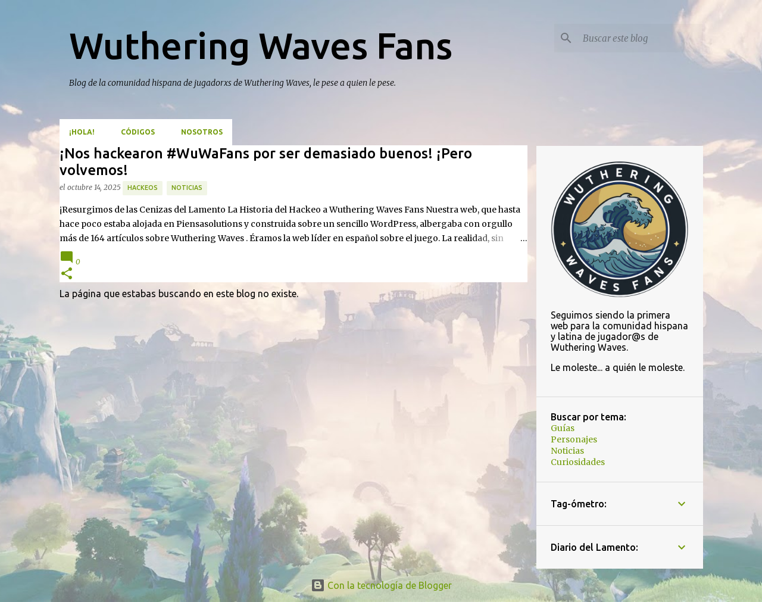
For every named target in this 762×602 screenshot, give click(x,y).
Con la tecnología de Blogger (381, 585)
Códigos (138, 132)
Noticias (186, 187)
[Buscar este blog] (640, 38)
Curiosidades (578, 462)
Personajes (574, 439)
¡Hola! (82, 132)
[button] (67, 274)
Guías (562, 428)
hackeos (142, 187)
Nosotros (202, 132)
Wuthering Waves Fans (260, 45)
